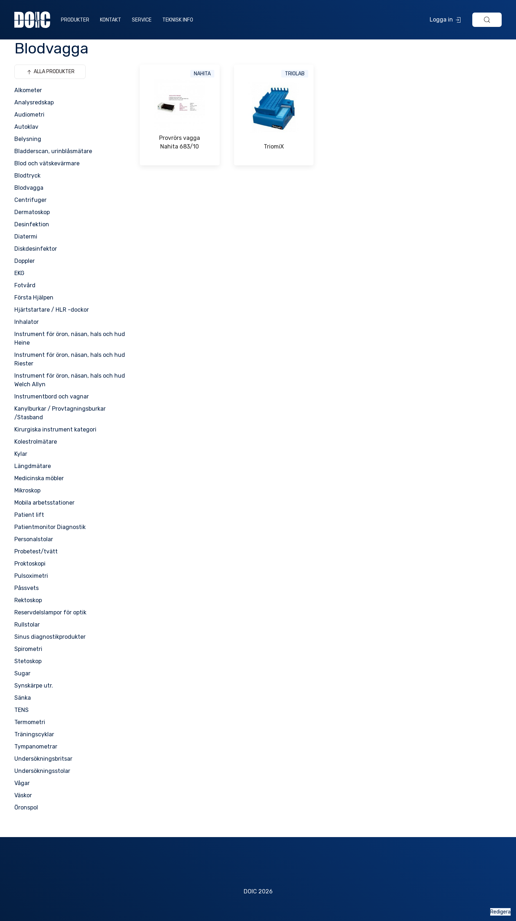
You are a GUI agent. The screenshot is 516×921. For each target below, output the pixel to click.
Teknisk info (177, 20)
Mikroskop (27, 490)
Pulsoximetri (31, 575)
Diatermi (25, 236)
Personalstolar (33, 539)
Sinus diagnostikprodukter (50, 636)
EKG (19, 273)
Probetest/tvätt (36, 551)
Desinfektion (31, 224)
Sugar (22, 673)
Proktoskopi (30, 563)
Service (142, 20)
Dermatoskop (32, 212)
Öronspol (26, 807)
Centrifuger (30, 200)
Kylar (20, 453)
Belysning (27, 139)
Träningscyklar (34, 734)
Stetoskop (28, 661)
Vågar (22, 783)
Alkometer (28, 90)
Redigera (500, 912)
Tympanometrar (35, 746)
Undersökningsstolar (42, 771)
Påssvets (26, 588)
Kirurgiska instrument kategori (55, 429)
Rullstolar (27, 624)
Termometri (29, 722)
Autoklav (26, 126)
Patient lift (29, 514)
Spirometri (28, 649)
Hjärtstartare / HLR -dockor (51, 309)
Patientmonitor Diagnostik (50, 527)
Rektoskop (28, 600)
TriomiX (274, 146)
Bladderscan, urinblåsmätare (53, 151)
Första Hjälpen (33, 297)
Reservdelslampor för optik (50, 612)
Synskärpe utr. (33, 685)
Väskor (23, 795)
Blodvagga (28, 187)
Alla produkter (50, 72)
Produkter (75, 20)
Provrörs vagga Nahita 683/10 (179, 142)
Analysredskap (34, 102)
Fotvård (24, 285)
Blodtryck (27, 175)
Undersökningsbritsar (43, 758)
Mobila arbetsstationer (44, 502)
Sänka (22, 697)
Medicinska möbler (39, 478)
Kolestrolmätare (35, 441)
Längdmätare (32, 466)
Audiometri (29, 114)
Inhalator (26, 321)
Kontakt (110, 20)
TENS (21, 710)
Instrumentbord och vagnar (51, 396)
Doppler (24, 261)
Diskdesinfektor (35, 248)
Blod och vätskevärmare (47, 163)
